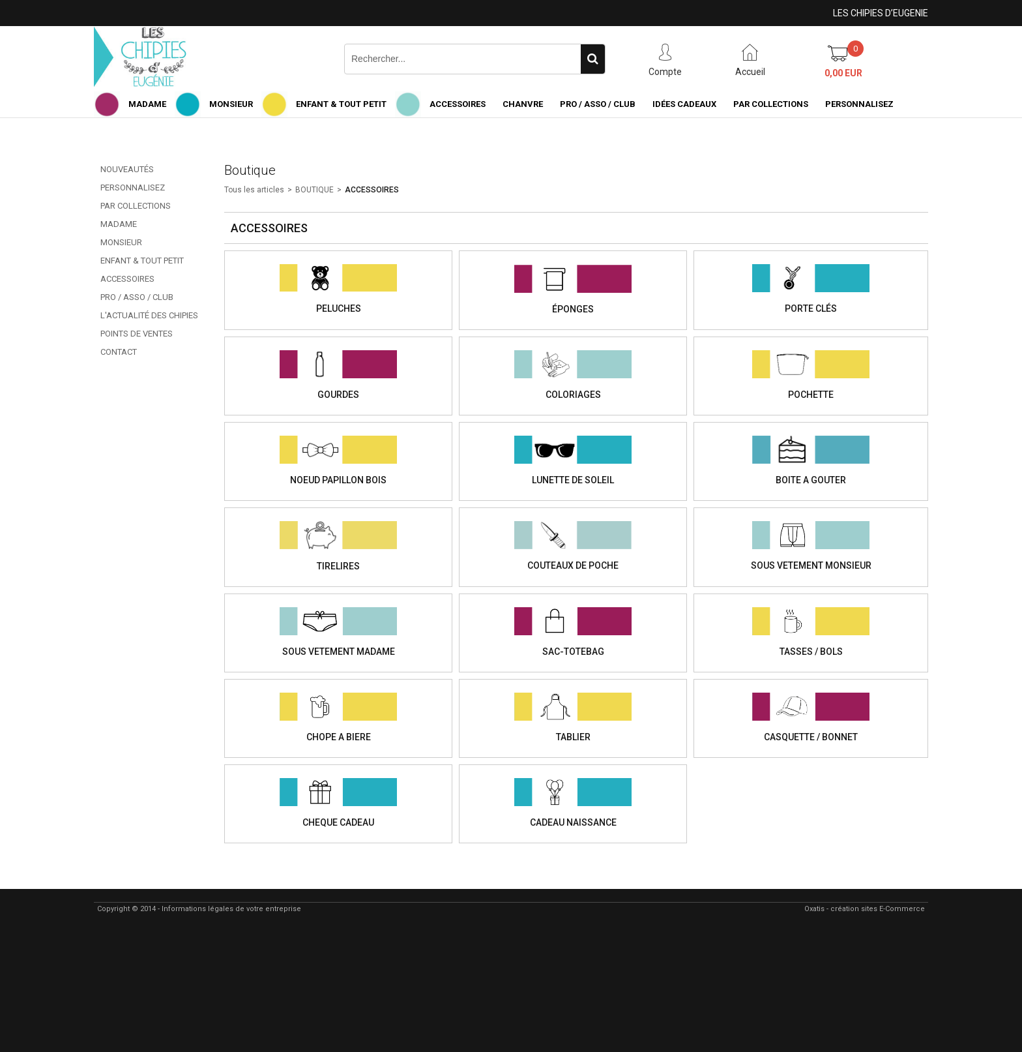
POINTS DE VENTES (136, 333)
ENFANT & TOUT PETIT (341, 104)
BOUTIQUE (314, 189)
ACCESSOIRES (458, 104)
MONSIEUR (231, 104)
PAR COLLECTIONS (770, 104)
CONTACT (118, 352)
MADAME (147, 104)
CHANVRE (523, 104)
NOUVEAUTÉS (127, 169)
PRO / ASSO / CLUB (597, 104)
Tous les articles (254, 189)
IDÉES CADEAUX (684, 104)
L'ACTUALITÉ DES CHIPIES (149, 315)
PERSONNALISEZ (859, 104)
